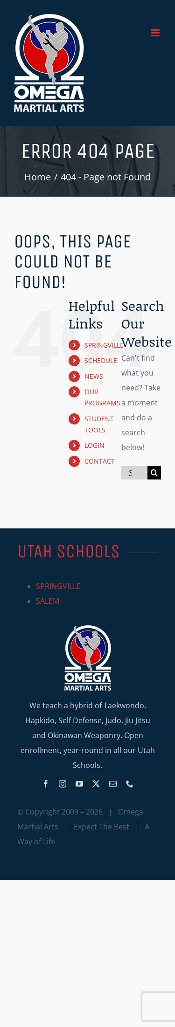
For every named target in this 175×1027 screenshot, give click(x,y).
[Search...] (134, 472)
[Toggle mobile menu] (156, 33)
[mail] (113, 783)
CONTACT (99, 461)
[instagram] (62, 783)
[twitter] (96, 783)
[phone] (129, 783)
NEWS (93, 376)
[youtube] (79, 783)
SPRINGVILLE (104, 345)
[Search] (154, 472)
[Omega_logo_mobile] (87, 629)
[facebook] (45, 783)
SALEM (47, 601)
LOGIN (94, 445)
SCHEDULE (100, 360)
